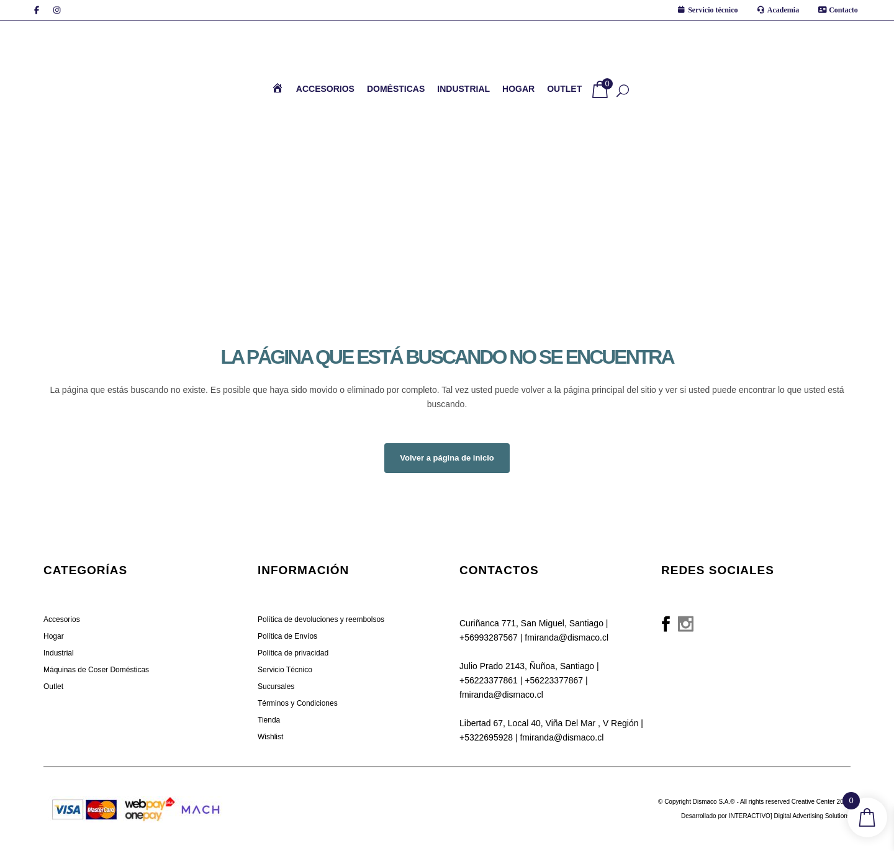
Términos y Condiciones (298, 703)
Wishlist (270, 737)
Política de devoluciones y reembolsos (321, 619)
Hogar (53, 636)
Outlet (53, 686)
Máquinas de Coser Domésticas (96, 670)
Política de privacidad (293, 653)
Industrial (58, 653)
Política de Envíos (287, 636)
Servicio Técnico (285, 670)
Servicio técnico (713, 10)
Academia (783, 10)
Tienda (269, 720)
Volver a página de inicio (447, 457)
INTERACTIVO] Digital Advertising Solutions (790, 816)
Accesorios (61, 619)
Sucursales (276, 686)
